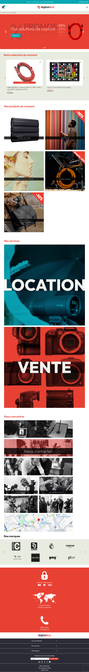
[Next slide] (83, 31)
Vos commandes (36, 641)
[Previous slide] (3, 552)
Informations (35, 651)
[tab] (43, 47)
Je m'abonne (53, 658)
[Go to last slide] (5, 31)
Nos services (35, 646)
